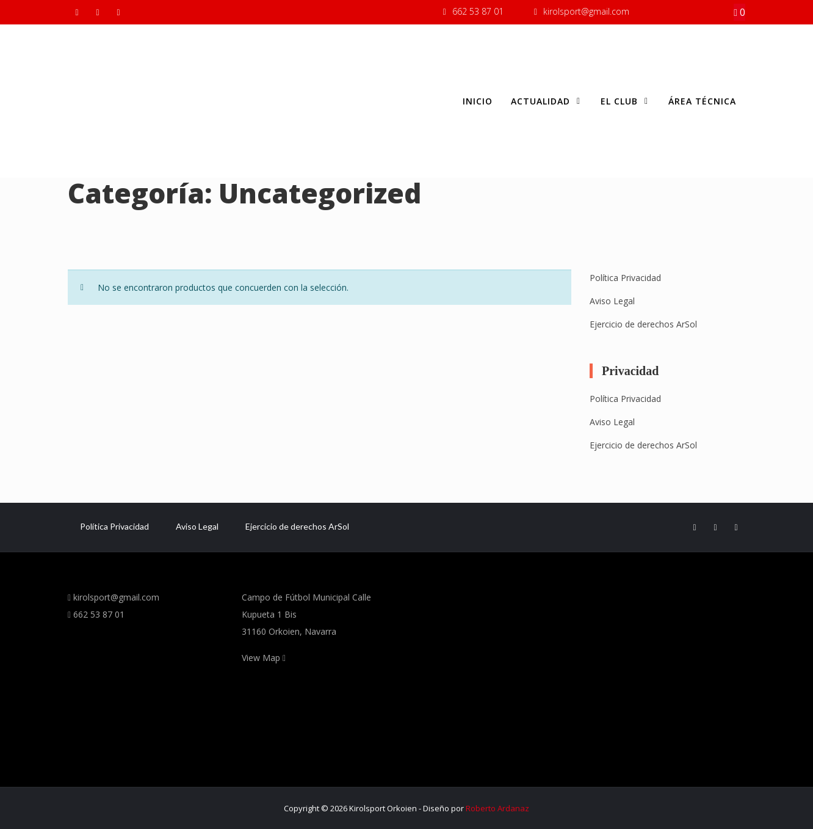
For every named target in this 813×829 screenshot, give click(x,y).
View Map (264, 657)
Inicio (478, 101)
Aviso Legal (612, 301)
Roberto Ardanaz (497, 808)
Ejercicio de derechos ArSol (643, 324)
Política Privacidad (625, 277)
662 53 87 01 (478, 11)
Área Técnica (702, 101)
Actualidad (546, 101)
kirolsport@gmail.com (586, 11)
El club (625, 101)
